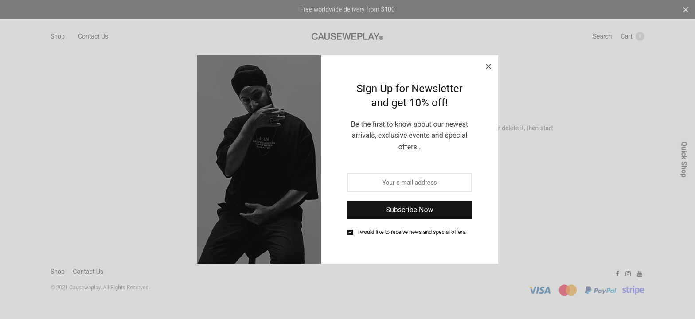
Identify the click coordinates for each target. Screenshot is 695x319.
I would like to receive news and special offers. (412, 232)
